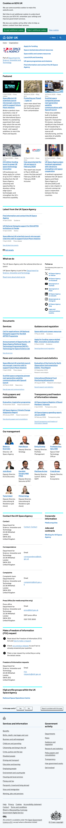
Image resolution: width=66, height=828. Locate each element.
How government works (54, 763)
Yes (21, 708)
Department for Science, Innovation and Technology (12, 60)
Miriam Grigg (24, 496)
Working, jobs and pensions (13, 794)
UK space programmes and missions (38, 61)
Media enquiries (51, 523)
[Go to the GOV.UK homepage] (10, 37)
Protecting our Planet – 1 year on (32, 99)
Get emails (8, 250)
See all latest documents (10, 245)
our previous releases (21, 646)
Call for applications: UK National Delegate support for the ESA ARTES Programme (16, 333)
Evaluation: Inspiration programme (16, 402)
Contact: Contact (30, 527)
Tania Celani (7, 496)
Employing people (9, 768)
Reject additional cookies (36, 30)
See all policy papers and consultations (15, 419)
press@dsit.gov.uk (31, 610)
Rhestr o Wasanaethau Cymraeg (15, 810)
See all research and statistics (43, 387)
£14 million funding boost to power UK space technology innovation (10, 165)
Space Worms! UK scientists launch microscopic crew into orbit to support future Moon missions (12, 103)
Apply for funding (31, 46)
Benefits (6, 731)
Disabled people (9, 756)
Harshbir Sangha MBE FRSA (24, 473)
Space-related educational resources (38, 50)
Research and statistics (54, 749)
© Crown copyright (56, 822)
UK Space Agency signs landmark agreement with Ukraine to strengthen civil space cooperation (54, 166)
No (30, 708)
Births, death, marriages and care (15, 735)
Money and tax (8, 781)
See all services (7, 353)
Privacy (11, 804)
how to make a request (22, 641)
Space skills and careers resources (37, 54)
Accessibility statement (33, 804)
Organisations (13, 43)
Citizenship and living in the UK (14, 748)
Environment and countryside (14, 773)
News (47, 738)
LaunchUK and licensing (33, 57)
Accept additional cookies (14, 30)
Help (5, 804)
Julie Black (7, 471)
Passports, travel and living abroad (16, 785)
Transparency (50, 759)
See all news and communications (13, 389)
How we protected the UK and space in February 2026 (32, 164)
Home (5, 43)
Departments (50, 734)
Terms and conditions (19, 807)
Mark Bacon (23, 446)
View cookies (54, 30)
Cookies (19, 804)
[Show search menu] (60, 37)
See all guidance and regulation (44, 348)
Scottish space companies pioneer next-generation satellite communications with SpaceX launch (53, 104)
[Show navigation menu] (53, 37)
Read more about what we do (14, 277)
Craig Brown (55, 471)
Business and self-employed (13, 739)
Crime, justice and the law (12, 752)
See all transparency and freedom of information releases (45, 422)
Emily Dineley (39, 446)
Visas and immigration (11, 789)
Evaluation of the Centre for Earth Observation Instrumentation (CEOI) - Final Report (47, 365)
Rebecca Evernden (6, 447)
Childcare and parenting (12, 743)
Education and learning (11, 764)
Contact (6, 807)
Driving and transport (11, 760)
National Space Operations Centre (16, 698)
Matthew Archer (40, 471)
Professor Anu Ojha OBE (55, 447)
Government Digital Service (13, 813)
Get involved (49, 768)
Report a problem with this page (52, 708)
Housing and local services (13, 777)
